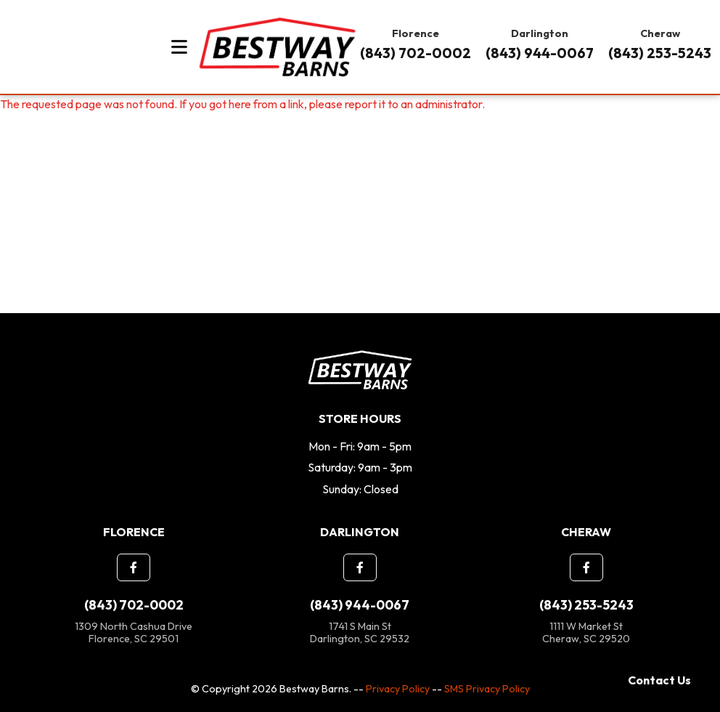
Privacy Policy (398, 688)
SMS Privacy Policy (487, 688)
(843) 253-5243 (659, 53)
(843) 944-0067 (540, 53)
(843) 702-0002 (415, 53)
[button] (133, 567)
